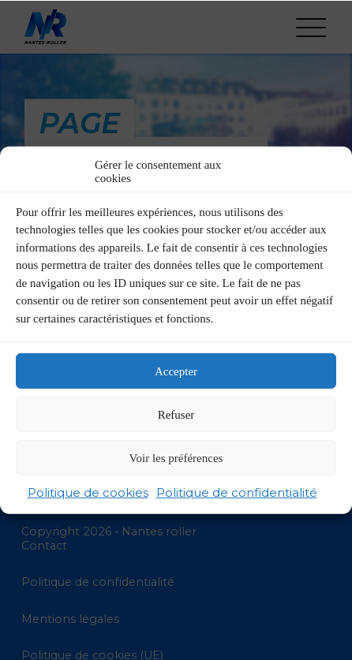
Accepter (176, 370)
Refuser (176, 414)
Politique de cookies (88, 492)
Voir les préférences (176, 457)
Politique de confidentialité (236, 492)
